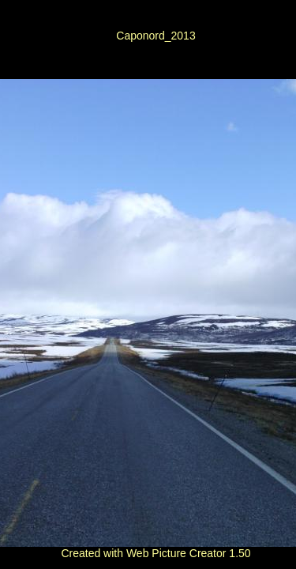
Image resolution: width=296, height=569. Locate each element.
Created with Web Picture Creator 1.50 (155, 553)
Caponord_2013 (155, 35)
